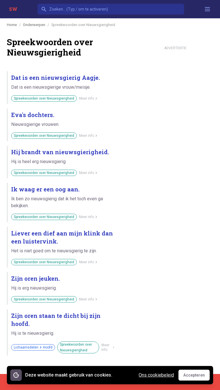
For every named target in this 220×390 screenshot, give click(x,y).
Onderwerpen (34, 25)
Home (12, 25)
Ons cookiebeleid (156, 375)
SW (13, 9)
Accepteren (196, 376)
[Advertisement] (175, 138)
